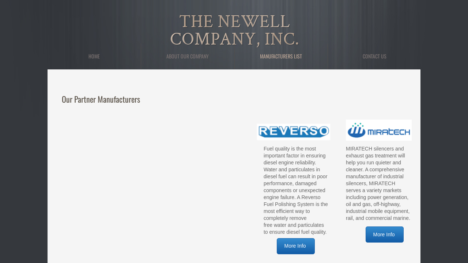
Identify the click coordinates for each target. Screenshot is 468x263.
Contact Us (374, 56)
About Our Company (187, 56)
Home (94, 56)
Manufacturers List (281, 56)
